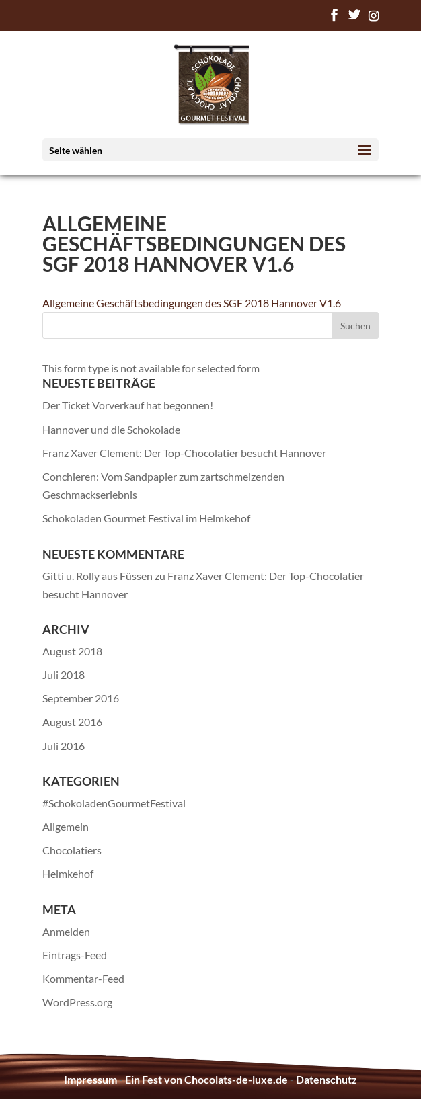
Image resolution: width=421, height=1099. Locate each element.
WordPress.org (77, 1001)
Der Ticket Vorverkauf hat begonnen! (127, 405)
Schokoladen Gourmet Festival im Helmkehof (146, 518)
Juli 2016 (63, 745)
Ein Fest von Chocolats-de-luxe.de (206, 1079)
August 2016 (72, 721)
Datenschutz (326, 1079)
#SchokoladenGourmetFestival (114, 803)
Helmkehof (67, 873)
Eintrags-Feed (74, 954)
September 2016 (80, 698)
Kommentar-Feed (83, 978)
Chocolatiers (72, 850)
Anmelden (66, 931)
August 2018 (72, 651)
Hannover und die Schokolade (111, 429)
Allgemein (65, 826)
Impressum (90, 1079)
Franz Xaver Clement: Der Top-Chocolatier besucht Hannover (184, 452)
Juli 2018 (63, 674)
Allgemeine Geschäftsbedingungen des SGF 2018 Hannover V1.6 (191, 302)
